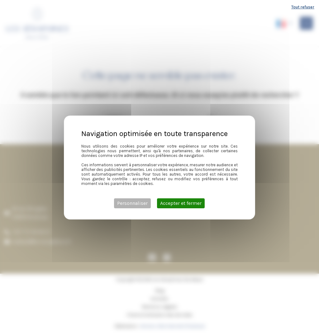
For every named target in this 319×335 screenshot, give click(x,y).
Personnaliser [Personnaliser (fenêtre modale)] (132, 203)
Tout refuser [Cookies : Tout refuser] (302, 7)
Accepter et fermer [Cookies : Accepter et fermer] (181, 203)
